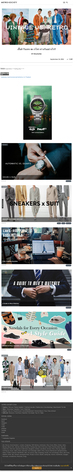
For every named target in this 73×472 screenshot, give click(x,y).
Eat (3, 445)
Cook (51, 445)
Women (27, 447)
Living (24, 456)
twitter (3, 426)
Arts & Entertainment (28, 411)
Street (22, 447)
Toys (46, 411)
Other (55, 445)
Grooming (10, 409)
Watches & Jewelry (29, 407)
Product (32, 454)
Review (4, 447)
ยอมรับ (37, 468)
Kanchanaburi (14, 445)
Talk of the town (43, 447)
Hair (62, 447)
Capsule (13, 452)
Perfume (19, 456)
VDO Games (35, 445)
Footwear (5, 456)
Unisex (60, 445)
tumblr (3, 432)
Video (42, 413)
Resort (9, 447)
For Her (64, 407)
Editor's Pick (40, 450)
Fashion (5, 407)
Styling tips (17, 69)
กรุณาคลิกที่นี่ (64, 465)
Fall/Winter (20, 452)
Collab (9, 452)
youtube (3, 430)
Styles (4, 452)
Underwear (24, 449)
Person (7, 445)
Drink (9, 454)
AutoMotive (12, 456)
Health (41, 454)
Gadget (65, 454)
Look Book (43, 449)
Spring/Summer (62, 450)
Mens (15, 450)
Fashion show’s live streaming (44, 407)
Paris (53, 449)
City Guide (31, 413)
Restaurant (53, 450)
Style (4, 409)
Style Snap (27, 409)
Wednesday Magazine (8, 438)
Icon (22, 409)
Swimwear (43, 445)
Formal (63, 223)
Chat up (57, 449)
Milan (64, 445)
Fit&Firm (4, 454)
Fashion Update (18, 407)
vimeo (3, 425)
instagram (4, 423)
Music (11, 450)
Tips (13, 454)
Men (25, 452)
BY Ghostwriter (36, 54)
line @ (2, 421)
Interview (12, 449)
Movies (49, 449)
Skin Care (66, 452)
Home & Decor (39, 411)
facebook (4, 419)
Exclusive (11, 413)
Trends (46, 452)
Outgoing (28, 445)
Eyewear (24, 450)
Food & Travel (17, 411)
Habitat (63, 449)
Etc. (13, 447)
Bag (36, 452)
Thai (47, 445)
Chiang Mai (33, 447)
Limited (37, 449)
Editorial (5, 413)
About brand (56, 407)
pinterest (3, 428)
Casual (59, 223)
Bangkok (31, 449)
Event (37, 454)
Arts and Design (54, 452)
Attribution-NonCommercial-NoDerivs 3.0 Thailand (16, 77)
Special (18, 449)
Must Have (18, 413)
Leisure (5, 411)
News (61, 452)
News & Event (52, 411)
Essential (25, 413)
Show (19, 450)
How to (10, 411)
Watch (53, 454)
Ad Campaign (32, 450)
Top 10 (37, 413)
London (22, 445)
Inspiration (8, 69)
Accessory (31, 452)
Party (49, 447)
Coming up (5, 450)
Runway (11, 407)
